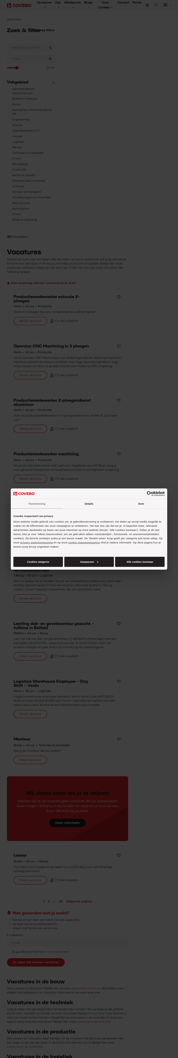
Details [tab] (89, 503)
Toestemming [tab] (36, 503)
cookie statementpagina (84, 542)
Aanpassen (88, 561)
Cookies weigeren (139, 561)
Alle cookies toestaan (38, 561)
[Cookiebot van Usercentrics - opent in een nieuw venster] (149, 493)
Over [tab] (141, 503)
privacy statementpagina (36, 542)
